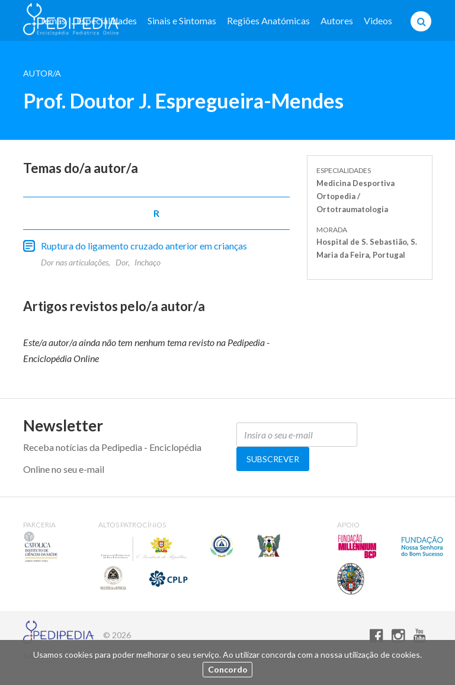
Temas (52, 20)
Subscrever (272, 459)
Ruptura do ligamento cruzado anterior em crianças (144, 245)
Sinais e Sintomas (182, 20)
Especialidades (106, 20)
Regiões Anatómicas (268, 20)
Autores (337, 20)
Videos (378, 20)
